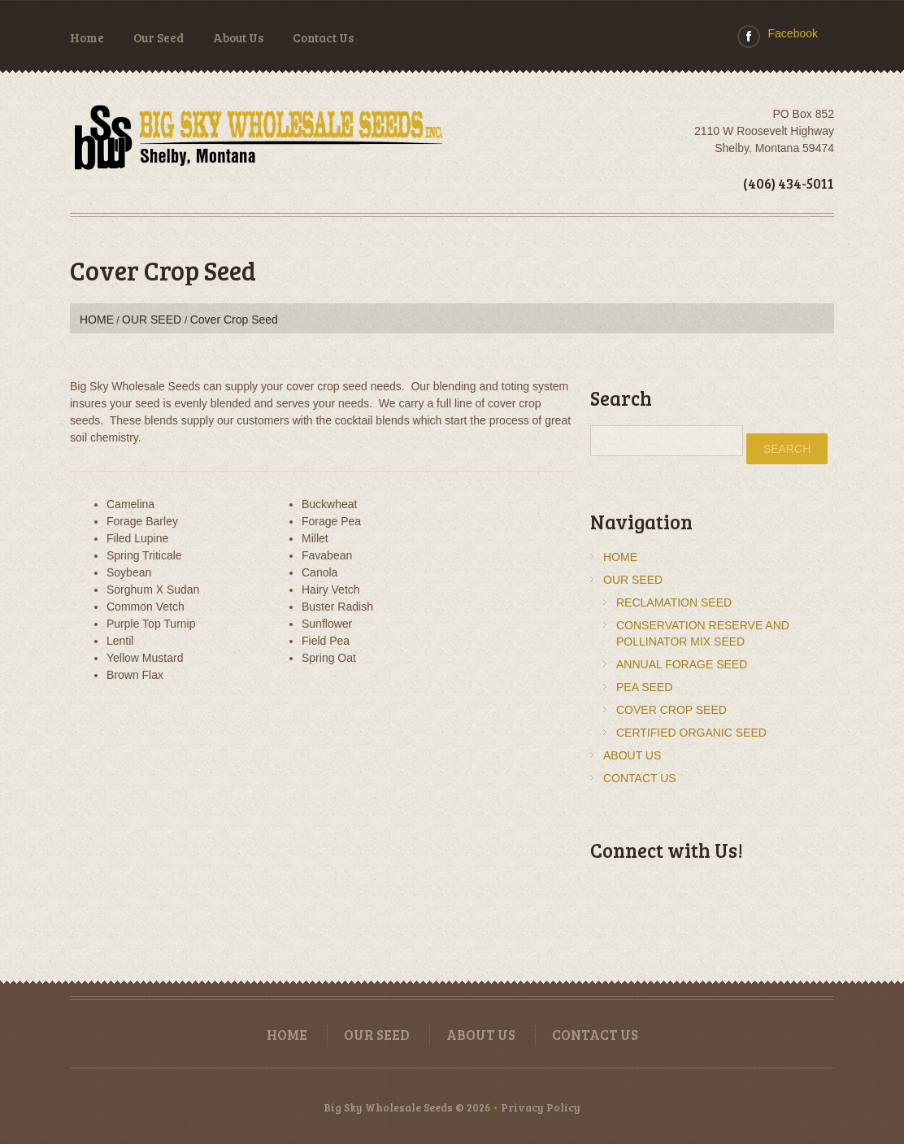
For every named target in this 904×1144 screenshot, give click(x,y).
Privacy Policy (540, 1107)
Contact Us (323, 37)
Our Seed (158, 37)
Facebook (793, 33)
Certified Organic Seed (691, 732)
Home (87, 37)
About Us (238, 37)
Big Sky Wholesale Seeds (388, 1107)
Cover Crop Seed (671, 709)
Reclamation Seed (674, 602)
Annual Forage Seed (681, 664)
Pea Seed (644, 687)
